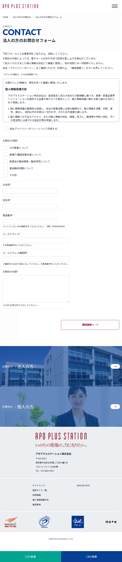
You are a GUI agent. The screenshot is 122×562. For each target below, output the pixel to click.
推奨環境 (36, 504)
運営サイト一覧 (39, 490)
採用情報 (36, 494)
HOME (5, 17)
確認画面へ (90, 325)
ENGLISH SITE (83, 485)
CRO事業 (91, 556)
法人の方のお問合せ (22, 17)
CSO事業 (30, 556)
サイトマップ (38, 485)
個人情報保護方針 (40, 499)
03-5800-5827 (47, 470)
